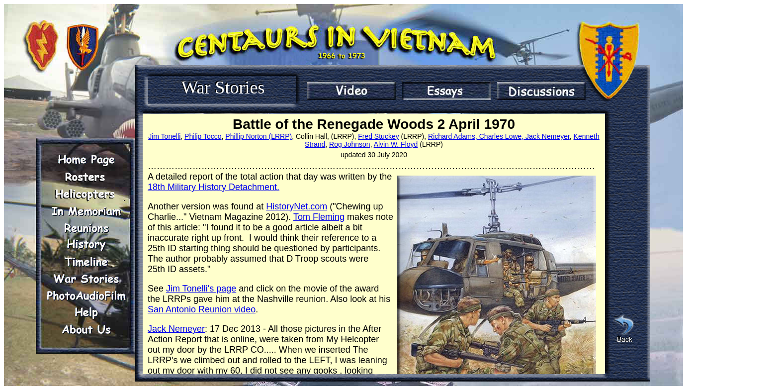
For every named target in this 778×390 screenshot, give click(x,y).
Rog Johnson (349, 144)
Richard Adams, (452, 136)
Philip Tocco (202, 136)
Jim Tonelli (164, 136)
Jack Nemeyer (546, 136)
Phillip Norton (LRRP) (258, 136)
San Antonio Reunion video (202, 309)
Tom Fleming (319, 217)
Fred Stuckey (378, 136)
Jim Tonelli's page (201, 288)
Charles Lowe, (500, 136)
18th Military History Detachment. (213, 187)
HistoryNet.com (296, 206)
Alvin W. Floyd (396, 144)
